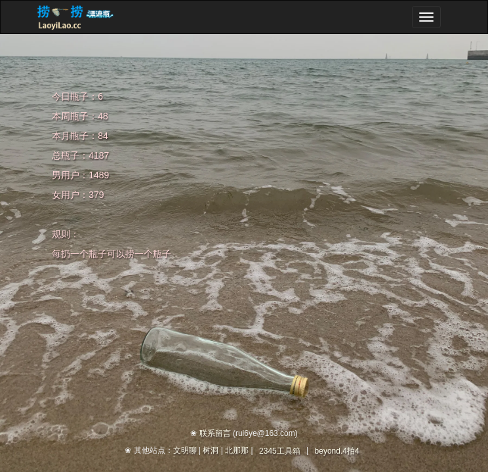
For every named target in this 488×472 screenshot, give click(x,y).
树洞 (210, 450)
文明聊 (185, 450)
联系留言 (215, 433)
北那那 (237, 450)
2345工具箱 (279, 451)
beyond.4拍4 (337, 451)
